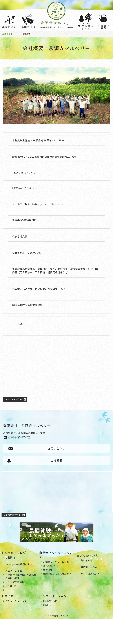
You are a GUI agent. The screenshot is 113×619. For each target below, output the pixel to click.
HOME (47, 605)
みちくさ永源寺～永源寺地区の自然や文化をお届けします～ (20, 575)
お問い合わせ (56, 448)
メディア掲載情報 (14, 582)
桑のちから (87, 560)
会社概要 (56, 460)
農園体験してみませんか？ (57, 574)
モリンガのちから (90, 574)
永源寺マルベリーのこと (56, 562)
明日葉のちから (89, 567)
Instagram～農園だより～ (19, 564)
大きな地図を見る (13, 399)
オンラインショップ (16, 601)
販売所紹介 (49, 566)
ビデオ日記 (11, 586)
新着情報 (10, 557)
